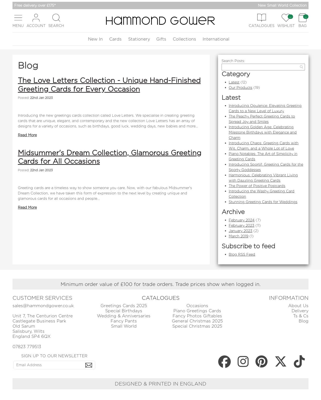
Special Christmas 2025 (197, 326)
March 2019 (238, 236)
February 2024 (242, 220)
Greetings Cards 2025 (124, 305)
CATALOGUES (160, 298)
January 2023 (240, 231)
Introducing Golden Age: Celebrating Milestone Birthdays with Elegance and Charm (263, 132)
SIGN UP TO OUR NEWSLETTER (54, 355)
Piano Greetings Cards (197, 310)
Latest (234, 82)
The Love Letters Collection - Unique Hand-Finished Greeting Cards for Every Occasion (109, 84)
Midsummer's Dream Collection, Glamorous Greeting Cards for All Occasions (109, 156)
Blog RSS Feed (242, 254)
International (216, 39)
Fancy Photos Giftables (197, 315)
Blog (304, 321)
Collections (184, 39)
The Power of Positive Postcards (257, 186)
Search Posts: (233, 61)
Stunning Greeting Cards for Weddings (263, 202)
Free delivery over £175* (35, 5)
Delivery (300, 310)
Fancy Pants (124, 321)
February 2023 (241, 225)
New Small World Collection (282, 5)
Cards (115, 39)
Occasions (197, 305)
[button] (18, 21)
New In (95, 39)
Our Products (240, 88)
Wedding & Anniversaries (123, 315)
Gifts (161, 39)
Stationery (139, 39)
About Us (298, 305)
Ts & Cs (301, 315)
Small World (124, 326)
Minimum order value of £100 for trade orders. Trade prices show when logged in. (161, 284)
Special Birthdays (123, 310)
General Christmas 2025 (197, 321)
